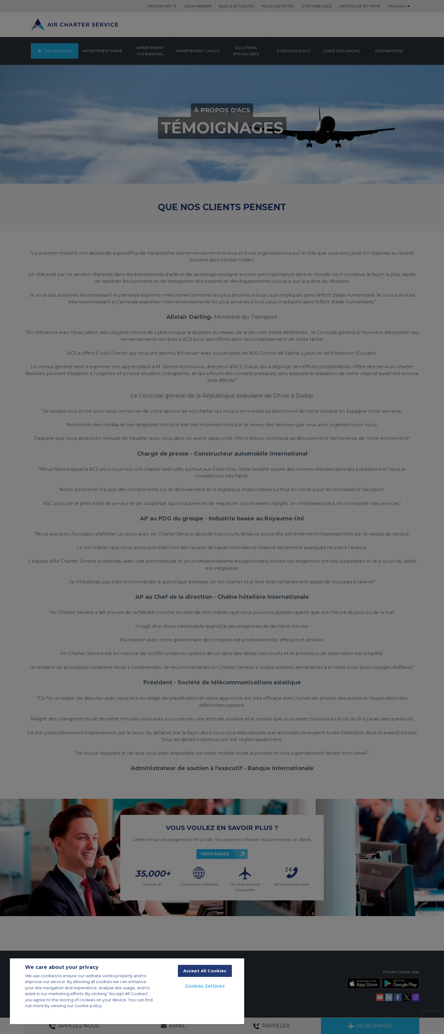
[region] (127, 991)
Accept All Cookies (204, 970)
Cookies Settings (205, 985)
